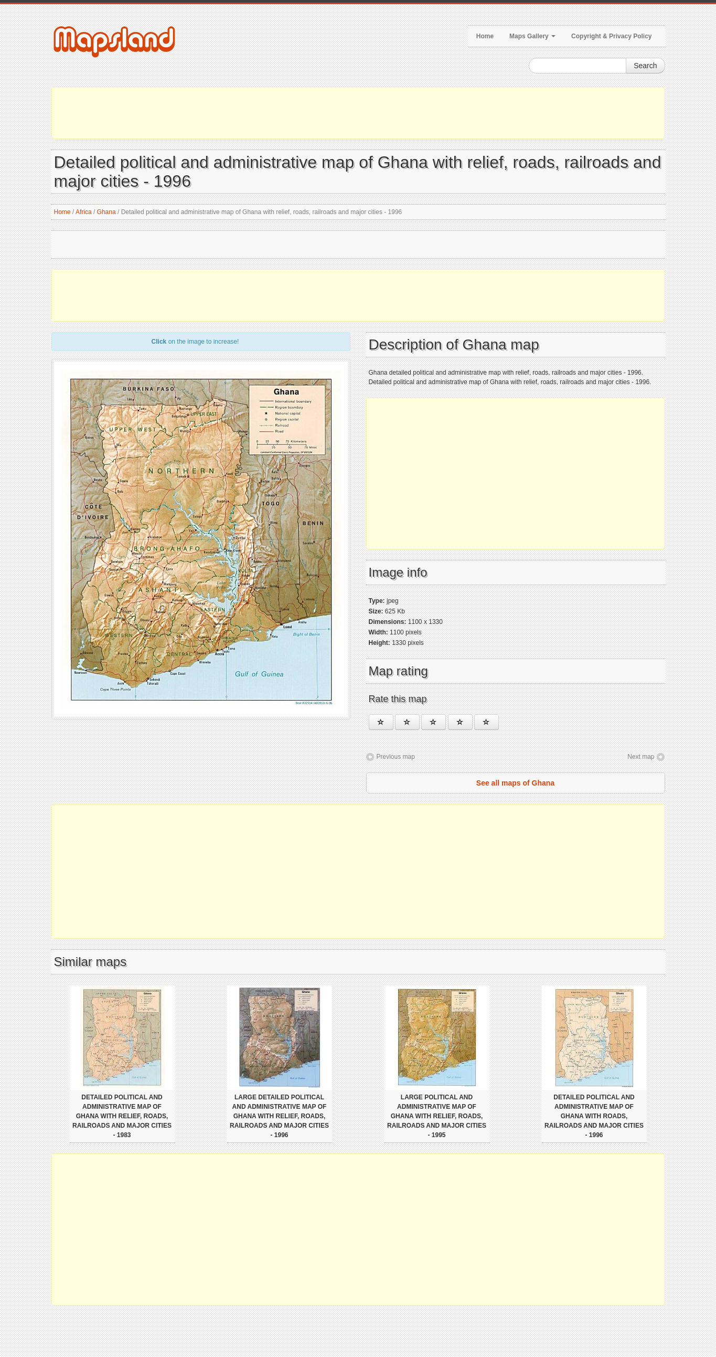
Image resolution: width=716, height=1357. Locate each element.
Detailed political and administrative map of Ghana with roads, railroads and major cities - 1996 (594, 1116)
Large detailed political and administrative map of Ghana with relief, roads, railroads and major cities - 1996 (279, 1116)
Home (485, 36)
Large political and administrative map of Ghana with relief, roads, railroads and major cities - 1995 (436, 1116)
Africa (84, 212)
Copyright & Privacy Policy (611, 36)
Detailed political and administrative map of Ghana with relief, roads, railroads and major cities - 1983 (122, 1116)
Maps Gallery (532, 36)
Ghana (106, 212)
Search (645, 65)
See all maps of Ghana (515, 783)
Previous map (396, 756)
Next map (640, 756)
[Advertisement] (358, 112)
